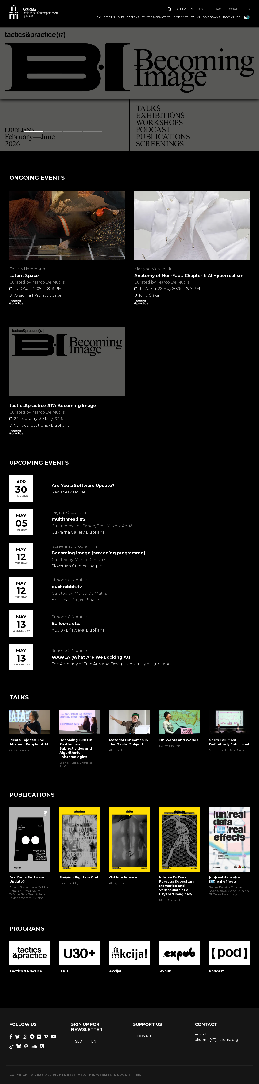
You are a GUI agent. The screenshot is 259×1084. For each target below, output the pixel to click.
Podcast (181, 17)
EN (93, 1041)
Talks (195, 17)
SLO (247, 9)
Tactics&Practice (156, 17)
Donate (233, 9)
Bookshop (232, 17)
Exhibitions (106, 17)
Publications (128, 17)
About (203, 9)
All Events (185, 9)
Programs (211, 17)
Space (218, 9)
